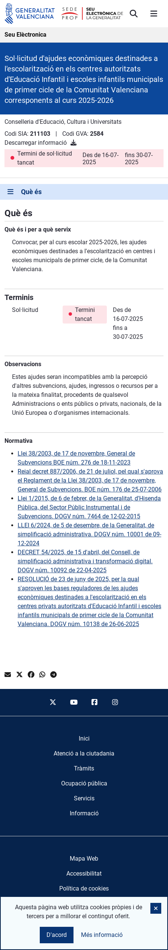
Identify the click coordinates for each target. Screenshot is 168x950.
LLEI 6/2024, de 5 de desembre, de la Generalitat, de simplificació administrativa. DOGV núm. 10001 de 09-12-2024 (89, 534)
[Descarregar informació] (73, 142)
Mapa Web (84, 858)
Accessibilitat (84, 873)
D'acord (56, 934)
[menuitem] (84, 738)
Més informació (102, 934)
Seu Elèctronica (25, 34)
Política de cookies (84, 888)
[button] (155, 908)
